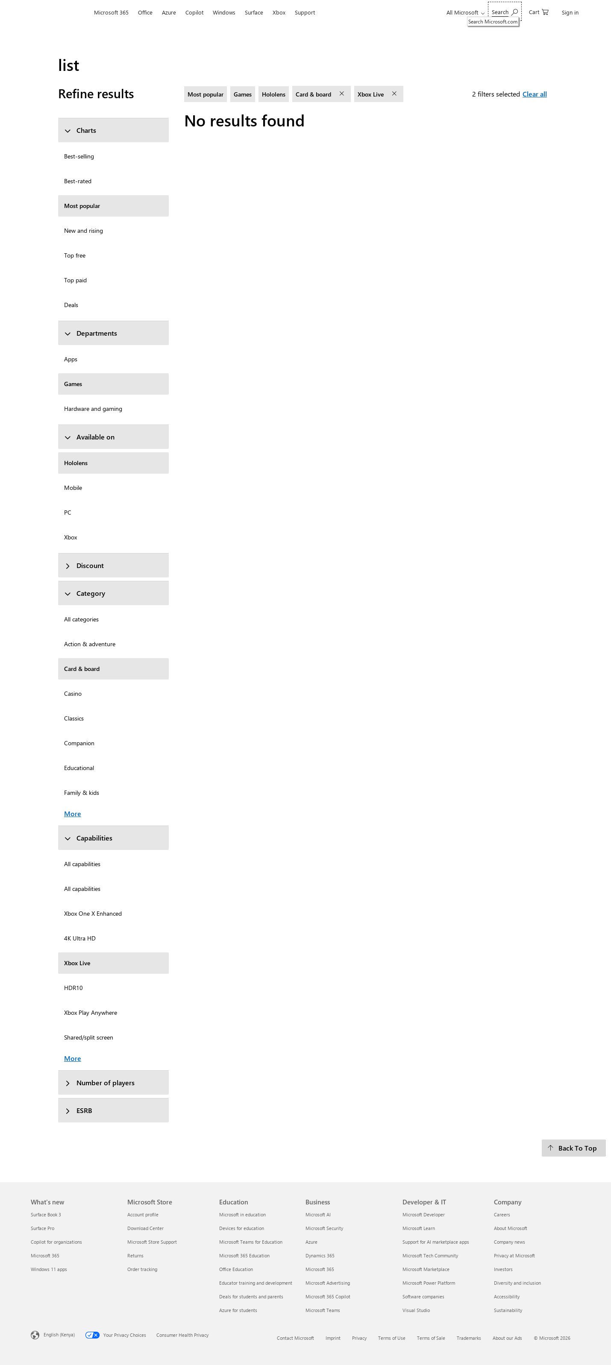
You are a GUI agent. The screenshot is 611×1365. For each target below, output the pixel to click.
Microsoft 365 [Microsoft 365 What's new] (45, 1255)
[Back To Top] (574, 1148)
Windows (224, 12)
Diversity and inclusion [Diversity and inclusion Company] (517, 1283)
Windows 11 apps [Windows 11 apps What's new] (49, 1269)
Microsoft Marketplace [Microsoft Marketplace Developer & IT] (425, 1269)
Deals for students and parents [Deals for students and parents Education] (251, 1296)
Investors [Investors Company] (503, 1269)
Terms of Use (391, 1338)
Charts (80, 130)
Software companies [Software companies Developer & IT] (423, 1296)
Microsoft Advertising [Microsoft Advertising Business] (328, 1283)
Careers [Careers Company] (502, 1214)
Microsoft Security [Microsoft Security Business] (324, 1228)
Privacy (359, 1338)
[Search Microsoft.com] (505, 11)
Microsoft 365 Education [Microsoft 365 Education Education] (244, 1255)
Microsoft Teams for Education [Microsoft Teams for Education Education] (250, 1242)
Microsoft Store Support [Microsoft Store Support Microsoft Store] (152, 1242)
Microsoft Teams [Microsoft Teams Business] (323, 1310)
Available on (89, 436)
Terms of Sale (431, 1338)
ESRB (78, 1110)
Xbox (279, 12)
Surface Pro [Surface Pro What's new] (42, 1228)
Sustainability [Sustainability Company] (508, 1310)
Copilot (194, 12)
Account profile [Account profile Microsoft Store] (143, 1214)
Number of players (99, 1082)
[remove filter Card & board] (343, 94)
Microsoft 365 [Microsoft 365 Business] (320, 1269)
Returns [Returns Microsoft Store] (135, 1255)
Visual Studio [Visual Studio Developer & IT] (416, 1310)
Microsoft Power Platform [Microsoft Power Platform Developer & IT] (428, 1283)
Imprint (333, 1338)
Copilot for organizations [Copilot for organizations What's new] (56, 1242)
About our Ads (507, 1338)
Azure (169, 12)
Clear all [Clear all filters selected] (535, 93)
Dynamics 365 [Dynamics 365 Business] (320, 1255)
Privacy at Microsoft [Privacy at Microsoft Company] (514, 1255)
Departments (90, 332)
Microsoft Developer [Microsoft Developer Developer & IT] (423, 1214)
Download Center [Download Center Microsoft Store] (145, 1228)
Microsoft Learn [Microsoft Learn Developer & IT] (418, 1228)
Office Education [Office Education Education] (236, 1269)
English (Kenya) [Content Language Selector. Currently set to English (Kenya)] (59, 1334)
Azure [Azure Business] (311, 1242)
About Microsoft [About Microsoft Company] (510, 1228)
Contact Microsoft (295, 1338)
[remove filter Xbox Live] (395, 94)
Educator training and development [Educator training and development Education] (255, 1283)
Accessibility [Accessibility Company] (507, 1296)
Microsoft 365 (111, 12)
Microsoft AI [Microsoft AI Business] (318, 1214)
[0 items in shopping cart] (539, 11)
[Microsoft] (60, 12)
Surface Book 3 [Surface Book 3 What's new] (46, 1214)
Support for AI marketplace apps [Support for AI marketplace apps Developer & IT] (435, 1242)
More (72, 813)
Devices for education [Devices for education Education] (241, 1228)
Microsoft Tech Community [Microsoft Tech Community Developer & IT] (430, 1255)
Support (305, 12)
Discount (84, 565)
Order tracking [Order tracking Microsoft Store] (142, 1269)
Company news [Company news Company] (509, 1242)
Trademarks (469, 1338)
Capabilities (88, 837)
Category (84, 593)
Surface (254, 12)
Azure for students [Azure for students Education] (238, 1310)
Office (145, 12)
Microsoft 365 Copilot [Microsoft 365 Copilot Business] (328, 1296)
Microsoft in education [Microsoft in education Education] (242, 1214)
